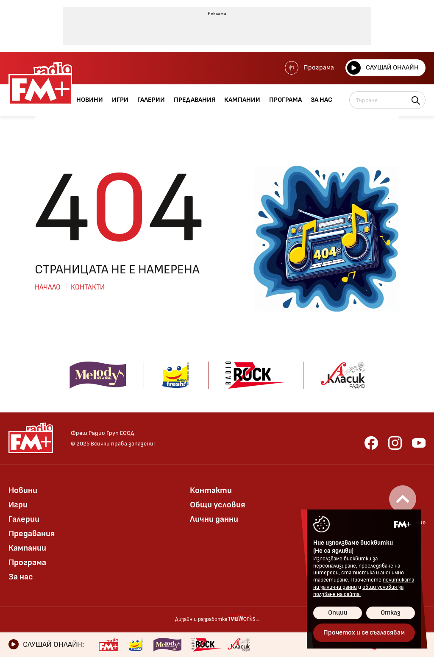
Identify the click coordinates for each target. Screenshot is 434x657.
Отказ (391, 613)
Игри (18, 505)
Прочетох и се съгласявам (364, 633)
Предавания (31, 534)
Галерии (23, 519)
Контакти (88, 287)
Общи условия (217, 505)
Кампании (27, 548)
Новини (22, 490)
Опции (338, 613)
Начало (48, 287)
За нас (20, 577)
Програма (309, 68)
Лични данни (214, 519)
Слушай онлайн (383, 68)
